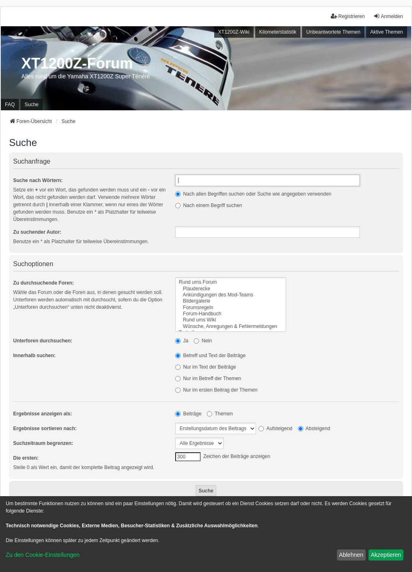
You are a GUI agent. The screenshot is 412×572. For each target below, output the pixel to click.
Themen (220, 414)
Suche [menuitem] (32, 104)
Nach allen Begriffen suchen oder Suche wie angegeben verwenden (253, 194)
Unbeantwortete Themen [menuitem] (333, 32)
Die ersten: (26, 458)
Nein (203, 341)
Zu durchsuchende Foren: (43, 283)
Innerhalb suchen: (34, 355)
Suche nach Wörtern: (38, 180)
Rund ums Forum (230, 282)
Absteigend (314, 428)
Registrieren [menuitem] (348, 16)
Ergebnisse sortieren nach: (45, 428)
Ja (181, 341)
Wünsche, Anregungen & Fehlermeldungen (230, 327)
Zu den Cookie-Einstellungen (43, 554)
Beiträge (188, 414)
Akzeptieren (386, 554)
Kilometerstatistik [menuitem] (278, 32)
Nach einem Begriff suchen (208, 205)
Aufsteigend (275, 428)
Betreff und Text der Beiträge (210, 355)
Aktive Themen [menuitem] (386, 32)
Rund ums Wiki (230, 320)
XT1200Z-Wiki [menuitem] (233, 32)
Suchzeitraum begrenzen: (43, 443)
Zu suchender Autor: (37, 232)
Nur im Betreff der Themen (208, 378)
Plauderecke (230, 289)
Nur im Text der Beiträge (205, 367)
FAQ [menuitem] (10, 104)
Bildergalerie (230, 301)
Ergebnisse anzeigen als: (42, 414)
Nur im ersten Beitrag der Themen (216, 390)
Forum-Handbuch (230, 314)
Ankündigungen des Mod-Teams (230, 295)
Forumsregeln (230, 308)
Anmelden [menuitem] (388, 16)
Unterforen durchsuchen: (42, 341)
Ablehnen (351, 554)
